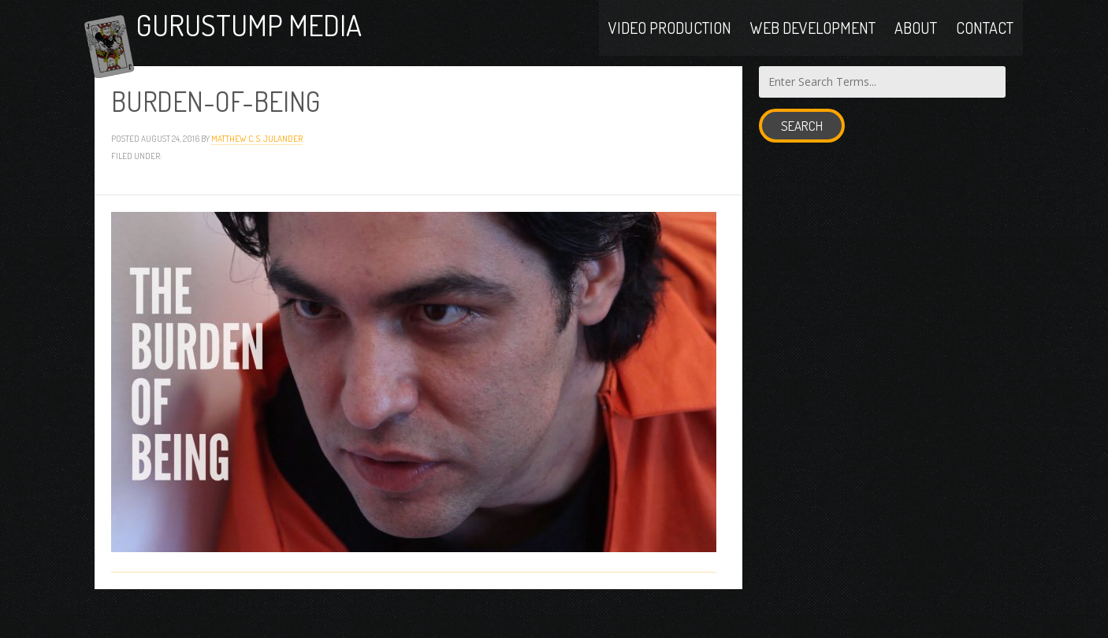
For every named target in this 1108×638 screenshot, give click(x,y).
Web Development (813, 41)
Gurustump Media (295, 41)
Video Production (669, 41)
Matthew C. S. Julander (257, 170)
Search (802, 158)
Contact (984, 41)
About (915, 41)
